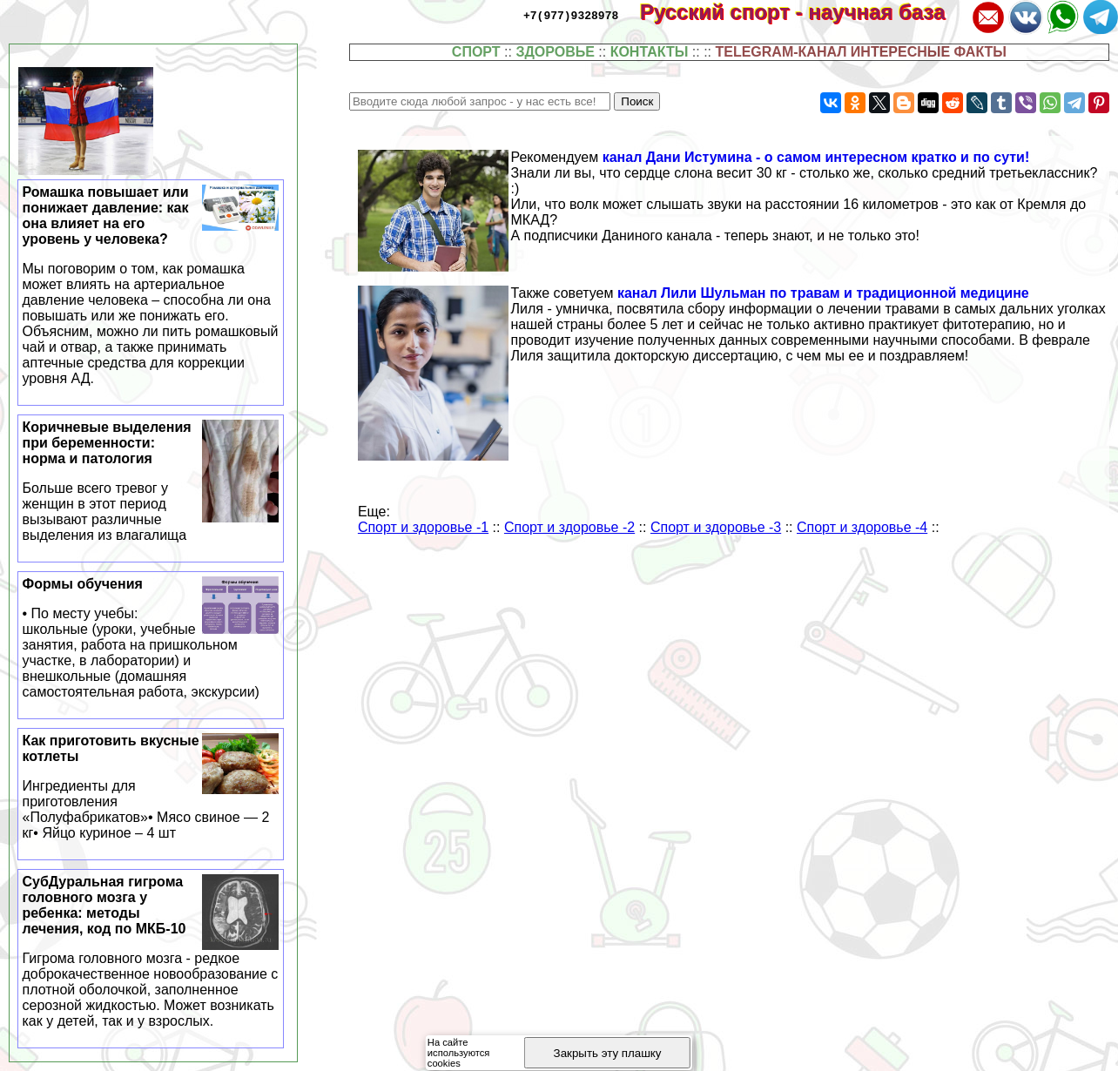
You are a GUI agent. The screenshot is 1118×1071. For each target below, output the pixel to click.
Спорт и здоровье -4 (862, 527)
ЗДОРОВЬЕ (555, 51)
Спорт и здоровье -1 (423, 527)
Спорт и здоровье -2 (569, 527)
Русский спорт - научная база (804, 12)
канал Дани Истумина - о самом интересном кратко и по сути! (816, 157)
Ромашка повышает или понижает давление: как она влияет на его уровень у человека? (151, 286)
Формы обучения (151, 638)
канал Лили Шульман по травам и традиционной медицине (823, 293)
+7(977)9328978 (570, 15)
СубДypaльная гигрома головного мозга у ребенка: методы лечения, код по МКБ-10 (151, 951)
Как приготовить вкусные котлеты (151, 787)
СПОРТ (476, 51)
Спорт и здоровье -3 (715, 527)
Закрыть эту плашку (608, 1053)
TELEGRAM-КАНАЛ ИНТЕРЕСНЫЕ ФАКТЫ (861, 51)
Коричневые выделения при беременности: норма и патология (151, 481)
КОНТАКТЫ (649, 51)
